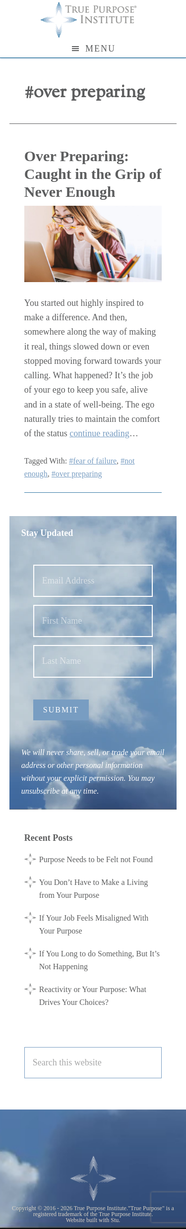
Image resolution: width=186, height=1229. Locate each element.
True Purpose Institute (93, 20)
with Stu (109, 1220)
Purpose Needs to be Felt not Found (96, 859)
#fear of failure (93, 461)
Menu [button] (100, 49)
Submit (61, 709)
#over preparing (77, 473)
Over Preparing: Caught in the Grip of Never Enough (93, 174)
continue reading (99, 433)
